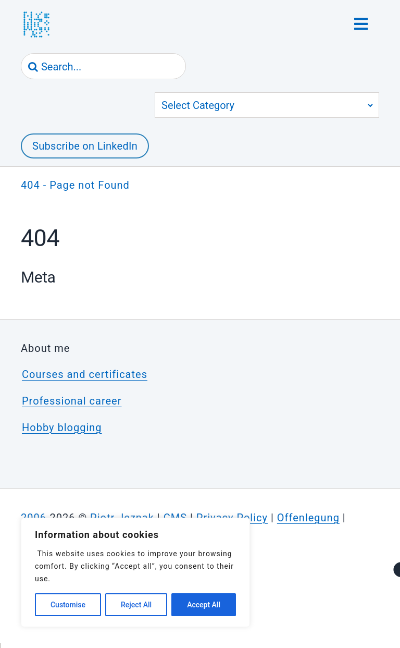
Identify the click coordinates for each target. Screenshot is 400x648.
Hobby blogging (62, 427)
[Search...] (103, 67)
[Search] (33, 67)
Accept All (203, 605)
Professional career (72, 401)
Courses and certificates (84, 374)
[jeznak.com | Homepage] (36, 24)
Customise (68, 605)
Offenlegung (308, 517)
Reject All (136, 605)
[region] (135, 572)
